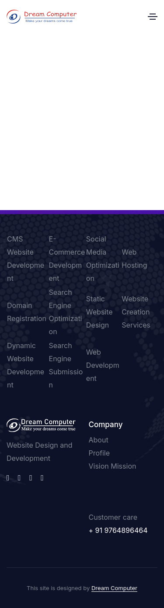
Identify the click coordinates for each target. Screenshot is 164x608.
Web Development (102, 365)
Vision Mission (112, 466)
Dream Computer (114, 587)
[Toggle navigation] (152, 17)
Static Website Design (99, 311)
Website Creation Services (136, 311)
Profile (99, 453)
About (98, 439)
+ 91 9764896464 (118, 530)
